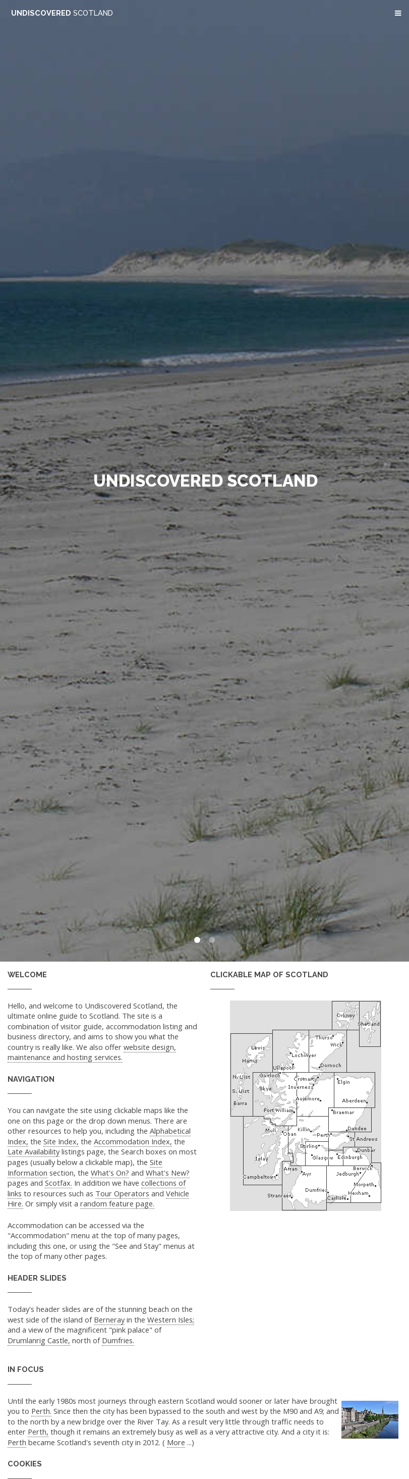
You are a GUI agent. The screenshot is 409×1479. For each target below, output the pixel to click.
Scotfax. (58, 1183)
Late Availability (34, 1151)
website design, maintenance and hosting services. (92, 1052)
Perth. (41, 1411)
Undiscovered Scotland (205, 481)
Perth (17, 1442)
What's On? (110, 1173)
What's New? (168, 1173)
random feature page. (117, 1203)
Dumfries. (118, 1340)
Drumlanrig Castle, (39, 1340)
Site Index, (61, 1141)
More (176, 1442)
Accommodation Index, (133, 1141)
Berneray (109, 1319)
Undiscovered (62, 13)
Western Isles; (170, 1319)
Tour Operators (122, 1193)
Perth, (38, 1432)
